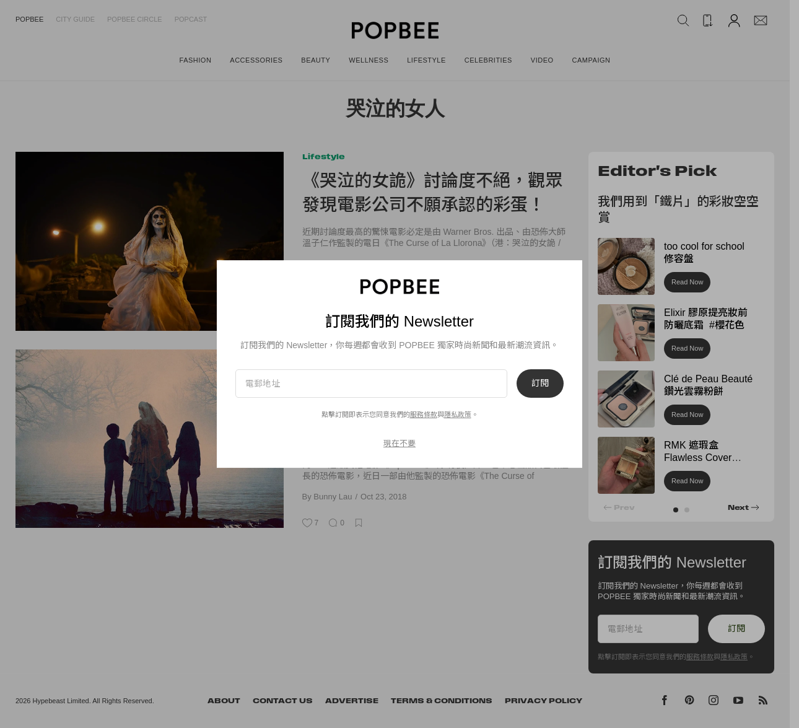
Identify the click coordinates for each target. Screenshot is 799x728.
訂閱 (540, 383)
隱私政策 (457, 414)
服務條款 (423, 414)
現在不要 (399, 443)
